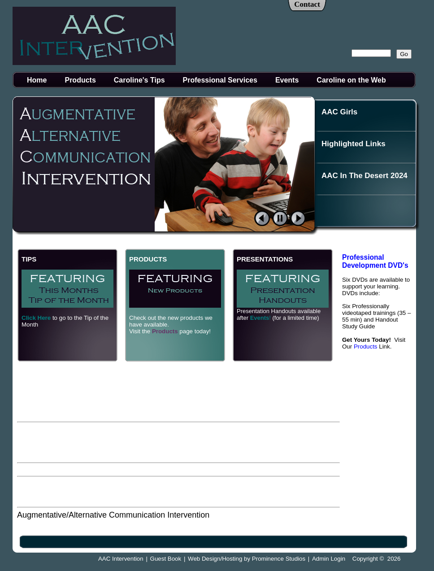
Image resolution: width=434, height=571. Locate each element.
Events (287, 80)
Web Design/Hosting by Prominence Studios (246, 558)
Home (37, 80)
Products (80, 80)
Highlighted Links (353, 143)
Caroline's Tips (139, 80)
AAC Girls (339, 112)
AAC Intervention (120, 558)
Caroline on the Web (351, 80)
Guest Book (166, 558)
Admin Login (328, 558)
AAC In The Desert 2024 (364, 175)
